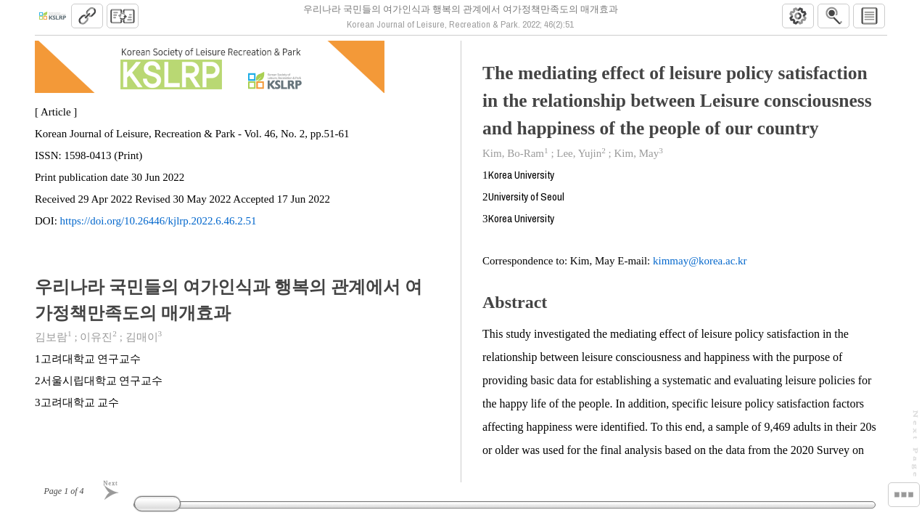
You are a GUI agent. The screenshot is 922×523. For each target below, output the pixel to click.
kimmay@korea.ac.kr (700, 266)
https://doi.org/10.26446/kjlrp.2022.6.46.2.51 (158, 226)
